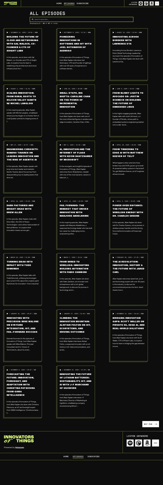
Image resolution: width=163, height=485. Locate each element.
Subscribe (83, 3)
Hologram (19, 447)
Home (59, 3)
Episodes (69, 3)
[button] (7, 32)
